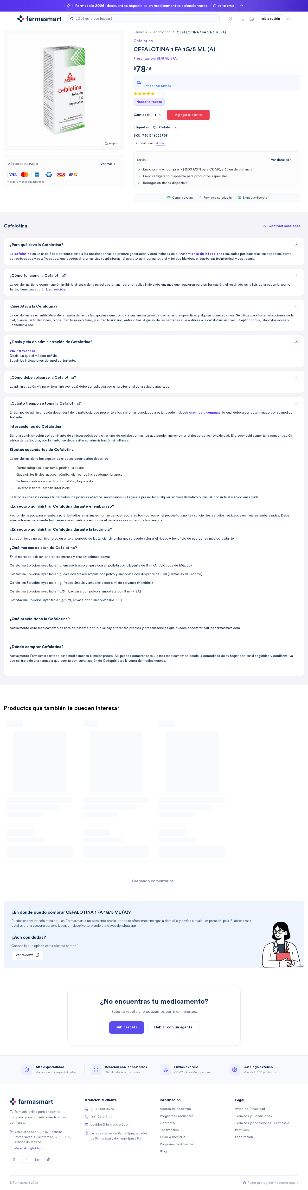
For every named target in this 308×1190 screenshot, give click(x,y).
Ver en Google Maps (29, 1148)
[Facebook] (14, 1159)
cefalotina (164, 127)
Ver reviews (27, 955)
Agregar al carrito (188, 115)
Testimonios (169, 1130)
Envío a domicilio (173, 1137)
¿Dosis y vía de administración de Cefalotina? (154, 342)
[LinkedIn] (37, 1159)
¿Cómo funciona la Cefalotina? (154, 275)
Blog (163, 1151)
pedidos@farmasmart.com (107, 1124)
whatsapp (129, 925)
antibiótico (162, 32)
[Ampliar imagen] (111, 143)
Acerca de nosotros (175, 1109)
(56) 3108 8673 (99, 1109)
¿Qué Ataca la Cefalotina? (154, 306)
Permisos (242, 1130)
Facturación (244, 1137)
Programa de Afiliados (176, 1144)
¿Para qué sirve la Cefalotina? (154, 245)
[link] (201, 32)
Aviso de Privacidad (250, 1109)
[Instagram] (25, 1159)
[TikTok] (48, 1159)
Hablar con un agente (173, 1029)
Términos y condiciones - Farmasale (262, 1123)
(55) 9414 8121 (98, 1117)
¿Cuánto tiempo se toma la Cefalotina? (154, 403)
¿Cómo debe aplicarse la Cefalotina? (154, 377)
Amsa (160, 143)
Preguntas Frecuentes (176, 1116)
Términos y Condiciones (253, 1116)
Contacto (167, 1123)
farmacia (140, 32)
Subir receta (127, 1029)
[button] (281, 226)
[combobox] (158, 115)
